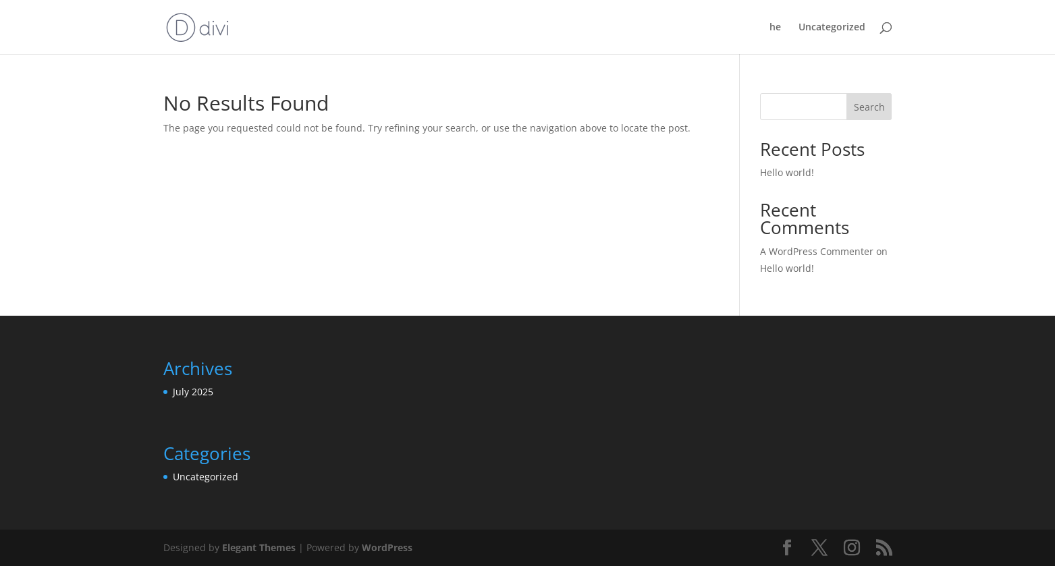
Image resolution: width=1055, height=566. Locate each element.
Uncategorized (832, 27)
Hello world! (787, 172)
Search (869, 107)
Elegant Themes (259, 547)
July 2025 (193, 391)
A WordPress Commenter (816, 251)
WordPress (387, 547)
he (775, 27)
